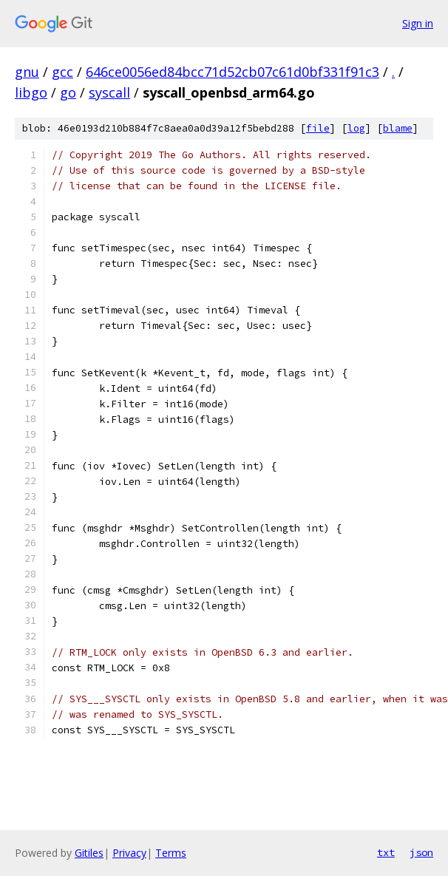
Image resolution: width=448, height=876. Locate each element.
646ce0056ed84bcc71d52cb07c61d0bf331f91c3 (232, 72)
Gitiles (89, 853)
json (421, 852)
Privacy (129, 853)
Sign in (417, 23)
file (318, 128)
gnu (27, 72)
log (356, 128)
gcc (62, 72)
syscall (109, 92)
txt (386, 852)
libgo (31, 92)
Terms (170, 853)
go (68, 92)
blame (398, 128)
